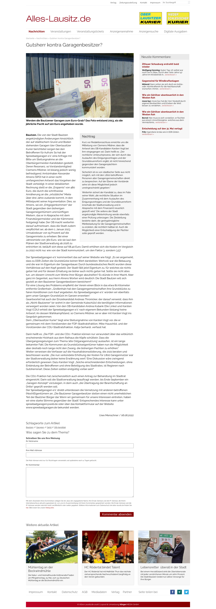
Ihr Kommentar (33, 465)
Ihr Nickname (32, 441)
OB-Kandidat (60, 427)
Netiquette (50, 508)
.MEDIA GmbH (129, 604)
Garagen (40, 427)
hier (27, 508)
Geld (49, 427)
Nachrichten (42, 38)
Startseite (30, 38)
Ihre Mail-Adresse (34, 450)
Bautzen (29, 427)
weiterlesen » (171, 75)
